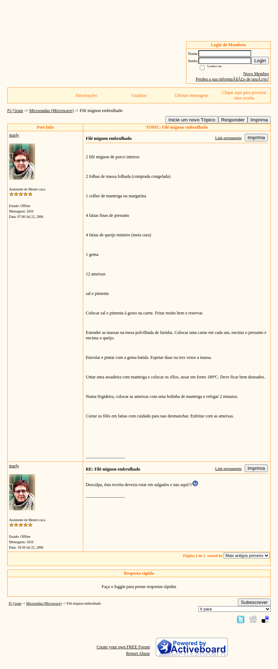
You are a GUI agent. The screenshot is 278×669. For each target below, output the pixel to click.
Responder (233, 120)
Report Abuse (138, 653)
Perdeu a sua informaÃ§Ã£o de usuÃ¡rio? (232, 79)
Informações (86, 95)
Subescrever (254, 602)
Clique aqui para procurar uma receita (244, 95)
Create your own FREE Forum (123, 646)
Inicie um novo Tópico (191, 120)
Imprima (259, 120)
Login (260, 60)
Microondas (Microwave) (51, 110)
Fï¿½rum (15, 110)
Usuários (139, 95)
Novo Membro (256, 73)
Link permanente (228, 138)
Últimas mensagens (191, 95)
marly (14, 135)
